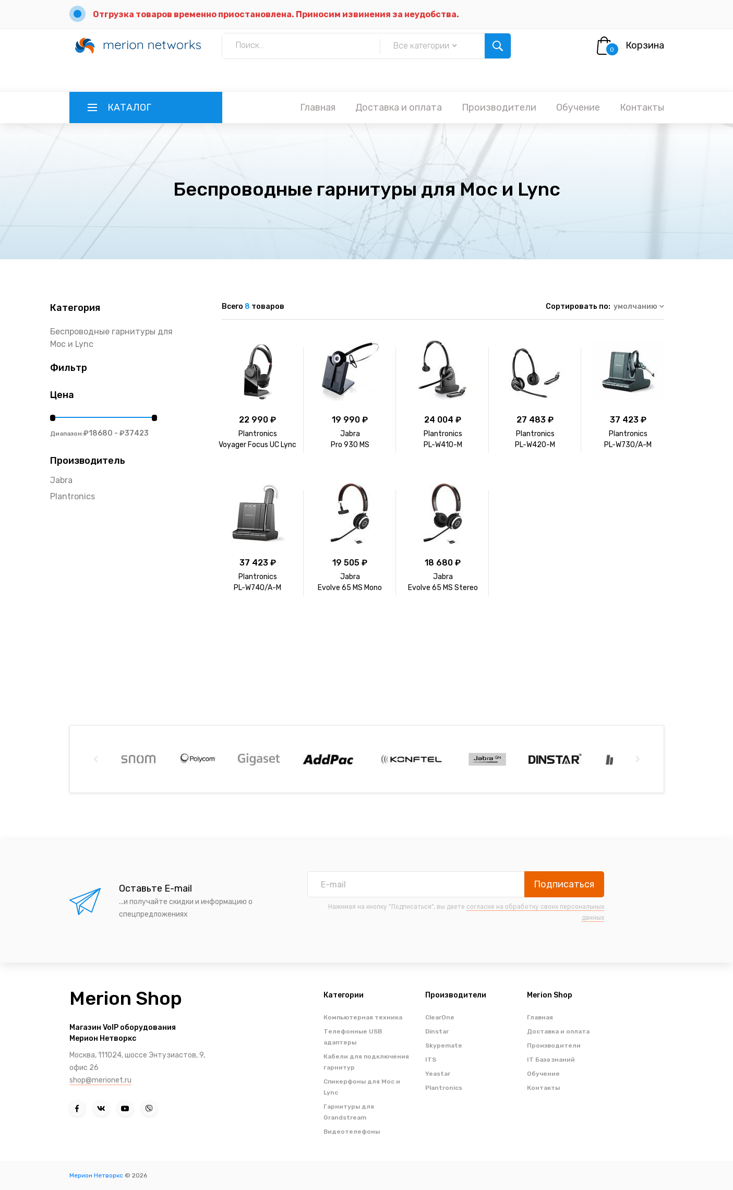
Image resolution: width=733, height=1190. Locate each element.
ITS (430, 1059)
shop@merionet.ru (100, 1080)
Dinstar (437, 1031)
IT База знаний (551, 1059)
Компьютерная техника (362, 1017)
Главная (317, 107)
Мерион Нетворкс (96, 1175)
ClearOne (439, 1017)
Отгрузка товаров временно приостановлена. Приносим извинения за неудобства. (276, 14)
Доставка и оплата (398, 107)
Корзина (645, 45)
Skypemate (443, 1045)
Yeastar (437, 1073)
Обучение (578, 107)
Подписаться (564, 884)
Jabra (61, 480)
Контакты (642, 107)
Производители (499, 107)
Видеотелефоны (351, 1131)
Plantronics (72, 496)
